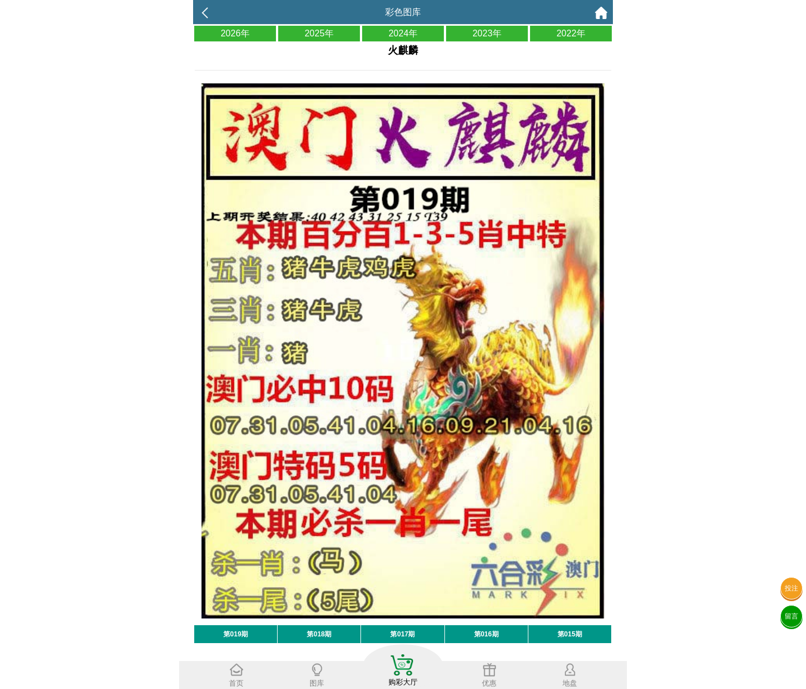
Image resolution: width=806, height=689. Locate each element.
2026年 (235, 33)
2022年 (570, 33)
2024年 (403, 33)
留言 (791, 616)
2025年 (319, 33)
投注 (791, 588)
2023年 (487, 33)
